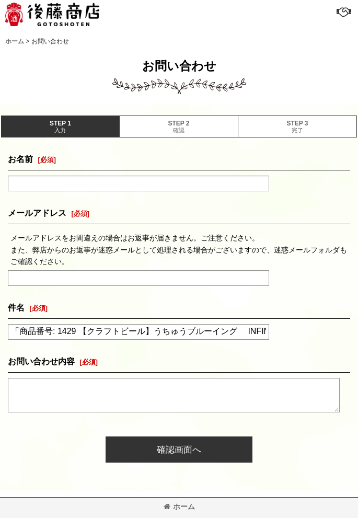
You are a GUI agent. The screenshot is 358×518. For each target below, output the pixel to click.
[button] (343, 11)
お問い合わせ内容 (41, 361)
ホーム (179, 506)
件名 (16, 307)
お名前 (20, 159)
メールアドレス (37, 212)
